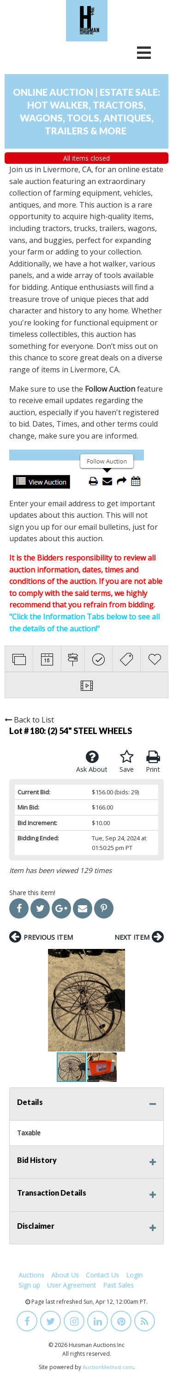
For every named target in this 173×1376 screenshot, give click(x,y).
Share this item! (32, 892)
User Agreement (71, 1285)
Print (153, 762)
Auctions (31, 1275)
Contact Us (102, 1275)
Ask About (91, 762)
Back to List (29, 720)
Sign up (29, 1285)
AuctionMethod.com (108, 1367)
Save (126, 762)
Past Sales (118, 1285)
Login (134, 1275)
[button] (155, 1000)
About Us (65, 1275)
